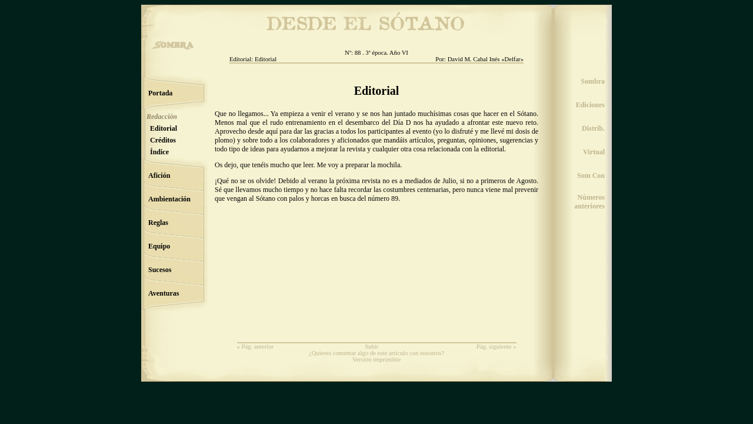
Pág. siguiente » (497, 346)
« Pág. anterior (255, 346)
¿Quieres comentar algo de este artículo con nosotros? (376, 353)
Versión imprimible (376, 359)
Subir (371, 346)
